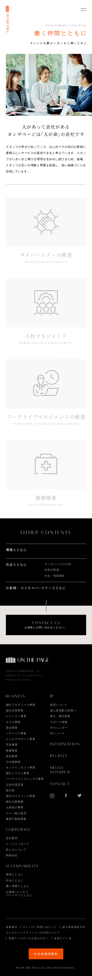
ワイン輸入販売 (16, 813)
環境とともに (16, 549)
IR (52, 696)
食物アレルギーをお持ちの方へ (29, 938)
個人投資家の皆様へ (63, 710)
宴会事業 (12, 727)
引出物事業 (13, 761)
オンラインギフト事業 (20, 767)
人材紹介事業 (15, 807)
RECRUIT (59, 756)
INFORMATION (65, 744)
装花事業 (12, 756)
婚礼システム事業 (17, 773)
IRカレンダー (59, 727)
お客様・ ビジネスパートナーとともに (36, 588)
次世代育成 (51, 569)
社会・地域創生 (54, 575)
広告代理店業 (15, 784)
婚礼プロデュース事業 (20, 704)
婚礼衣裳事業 (15, 710)
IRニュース (57, 733)
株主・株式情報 (60, 716)
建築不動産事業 (16, 818)
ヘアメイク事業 (16, 733)
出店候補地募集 (46, 954)
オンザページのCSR (57, 564)
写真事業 (12, 744)
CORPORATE (18, 830)
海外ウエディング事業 (20, 796)
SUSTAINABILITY (22, 866)
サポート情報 (59, 722)
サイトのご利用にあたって (40, 927)
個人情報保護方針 (73, 927)
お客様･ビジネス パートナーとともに (19, 893)
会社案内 (12, 838)
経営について (59, 704)
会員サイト (61, 938)
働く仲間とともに (17, 886)
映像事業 (12, 750)
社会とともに (16, 564)
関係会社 (12, 855)
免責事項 (11, 927)
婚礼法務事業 (15, 801)
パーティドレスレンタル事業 (25, 778)
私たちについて (16, 849)
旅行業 (10, 790)
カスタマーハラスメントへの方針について (33, 932)
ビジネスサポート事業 (20, 738)
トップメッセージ (17, 843)
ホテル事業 (13, 722)
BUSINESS (15, 696)
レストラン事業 (16, 716)
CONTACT (60, 784)
